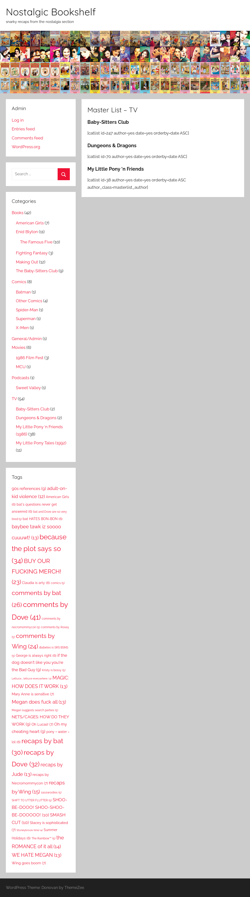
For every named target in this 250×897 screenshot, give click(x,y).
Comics (19, 281)
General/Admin (27, 338)
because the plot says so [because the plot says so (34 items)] (39, 548)
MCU (21, 366)
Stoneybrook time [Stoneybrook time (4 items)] (30, 830)
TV (14, 398)
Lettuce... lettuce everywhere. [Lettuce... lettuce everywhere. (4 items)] (32, 678)
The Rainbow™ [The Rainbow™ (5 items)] (43, 838)
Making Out (27, 262)
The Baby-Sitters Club (37, 270)
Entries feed (23, 128)
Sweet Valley (28, 387)
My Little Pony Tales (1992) (41, 442)
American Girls (30, 222)
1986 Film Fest (29, 357)
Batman (23, 292)
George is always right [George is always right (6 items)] (36, 655)
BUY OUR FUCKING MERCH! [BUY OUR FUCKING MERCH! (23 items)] (36, 571)
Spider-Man (27, 309)
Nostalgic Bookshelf (51, 12)
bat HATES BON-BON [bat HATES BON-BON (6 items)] (42, 519)
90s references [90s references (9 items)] (29, 488)
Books (17, 212)
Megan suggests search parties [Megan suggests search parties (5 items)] (35, 710)
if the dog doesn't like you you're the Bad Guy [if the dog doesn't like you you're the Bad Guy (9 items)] (39, 662)
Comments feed (27, 138)
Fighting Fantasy (32, 252)
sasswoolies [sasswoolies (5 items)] (51, 792)
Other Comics (29, 300)
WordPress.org (26, 146)
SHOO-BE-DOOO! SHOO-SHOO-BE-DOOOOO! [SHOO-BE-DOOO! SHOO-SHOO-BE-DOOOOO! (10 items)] (39, 807)
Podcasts (20, 377)
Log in (18, 120)
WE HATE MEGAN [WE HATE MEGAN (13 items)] (36, 855)
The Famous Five (36, 242)
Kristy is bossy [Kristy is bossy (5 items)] (53, 670)
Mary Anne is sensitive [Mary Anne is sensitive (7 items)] (33, 694)
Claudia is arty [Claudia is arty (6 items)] (36, 583)
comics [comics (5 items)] (58, 583)
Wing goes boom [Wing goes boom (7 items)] (29, 863)
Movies (18, 347)
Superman (26, 318)
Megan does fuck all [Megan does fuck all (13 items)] (39, 702)
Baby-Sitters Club (32, 409)
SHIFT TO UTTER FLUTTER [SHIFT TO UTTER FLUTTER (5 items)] (32, 800)
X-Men (22, 327)
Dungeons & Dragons (36, 417)
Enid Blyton (27, 231)
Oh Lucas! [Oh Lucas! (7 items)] (42, 724)
